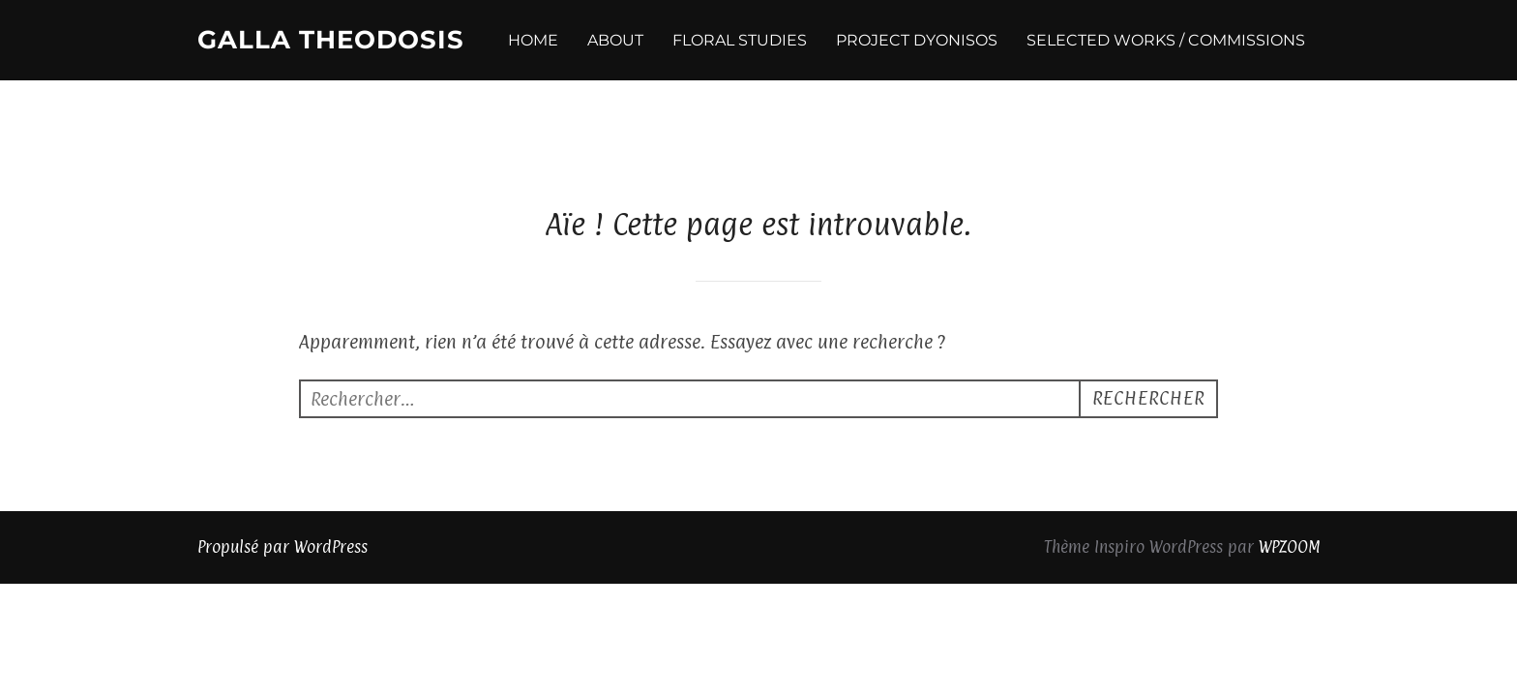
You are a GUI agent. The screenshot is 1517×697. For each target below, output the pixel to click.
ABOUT (615, 40)
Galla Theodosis (330, 39)
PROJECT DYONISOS (916, 40)
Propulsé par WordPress (282, 466)
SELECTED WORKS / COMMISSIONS (1165, 40)
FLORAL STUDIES (739, 40)
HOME (533, 40)
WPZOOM (1289, 466)
